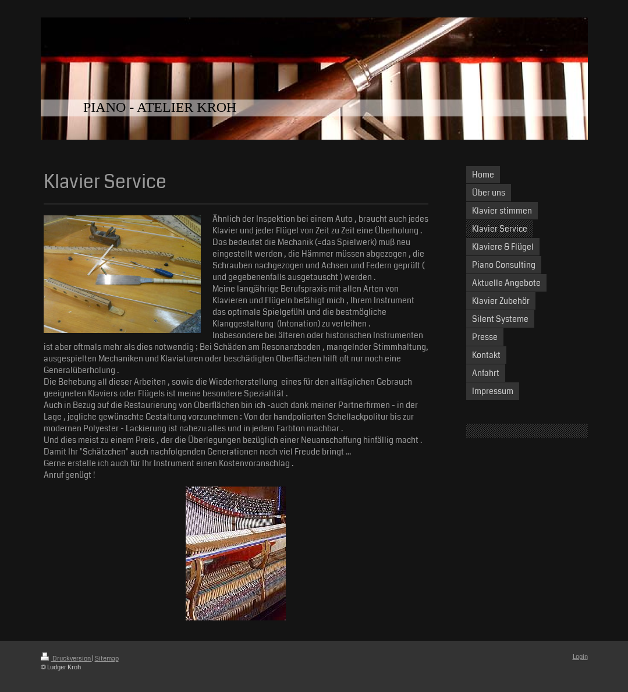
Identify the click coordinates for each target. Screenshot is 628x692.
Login (580, 656)
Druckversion (66, 658)
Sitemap (107, 658)
